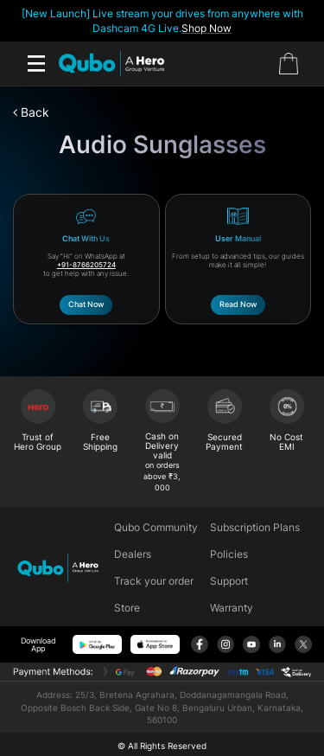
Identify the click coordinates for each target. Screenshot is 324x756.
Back (31, 112)
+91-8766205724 (86, 264)
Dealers (132, 554)
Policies (229, 554)
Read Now (238, 304)
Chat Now (86, 304)
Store (127, 607)
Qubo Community (156, 527)
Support (229, 580)
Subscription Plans (255, 527)
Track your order (154, 580)
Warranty (231, 607)
